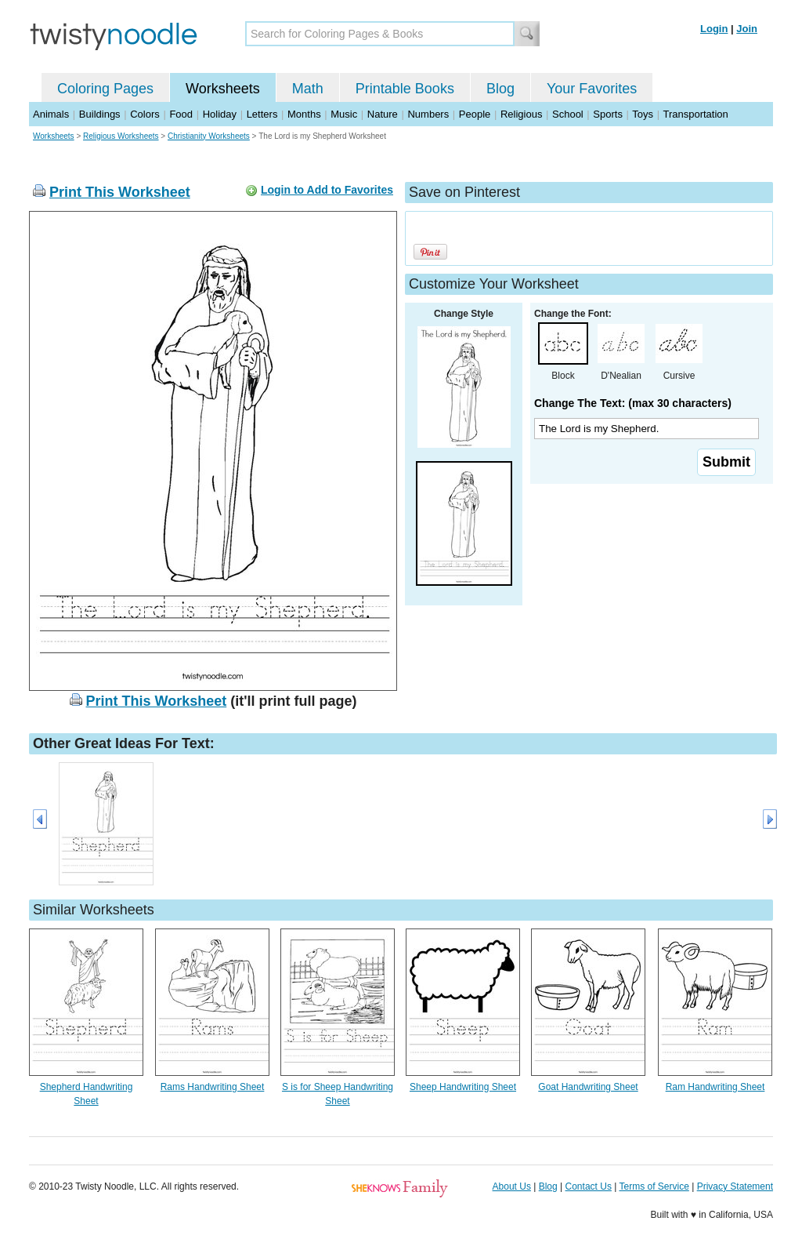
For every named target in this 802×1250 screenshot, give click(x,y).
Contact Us (588, 1186)
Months (304, 114)
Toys (642, 114)
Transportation (695, 114)
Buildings (100, 114)
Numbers (428, 114)
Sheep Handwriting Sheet (463, 1086)
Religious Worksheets (121, 136)
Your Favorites (592, 88)
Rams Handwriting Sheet (213, 1086)
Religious (521, 114)
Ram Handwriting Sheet (715, 1086)
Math (307, 88)
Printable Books (405, 88)
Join (746, 29)
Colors (145, 114)
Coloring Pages (105, 88)
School (567, 114)
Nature (382, 114)
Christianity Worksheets (209, 136)
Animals (51, 114)
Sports (608, 114)
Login (714, 29)
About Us (512, 1186)
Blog (500, 88)
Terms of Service (653, 1186)
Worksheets (223, 88)
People (474, 114)
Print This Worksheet (119, 192)
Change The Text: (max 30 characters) (633, 403)
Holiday (220, 114)
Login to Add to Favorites (327, 190)
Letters (262, 114)
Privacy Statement (735, 1186)
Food (181, 114)
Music (344, 114)
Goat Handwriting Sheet (588, 1086)
